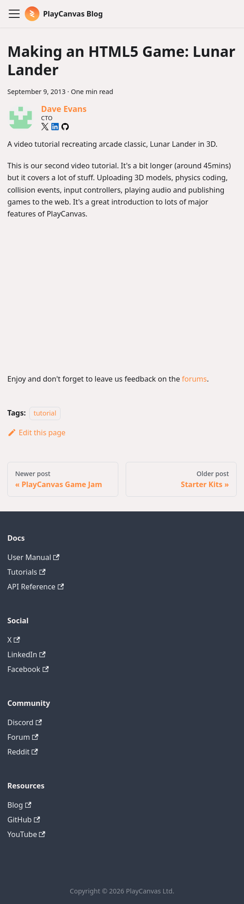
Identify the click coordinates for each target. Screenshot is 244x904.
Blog (19, 805)
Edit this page (36, 432)
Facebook (28, 669)
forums (194, 379)
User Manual (33, 557)
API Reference (35, 587)
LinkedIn (26, 654)
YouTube (26, 834)
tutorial (44, 413)
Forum (23, 737)
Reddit (22, 752)
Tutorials (26, 572)
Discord (24, 722)
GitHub (23, 820)
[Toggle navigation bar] (14, 14)
